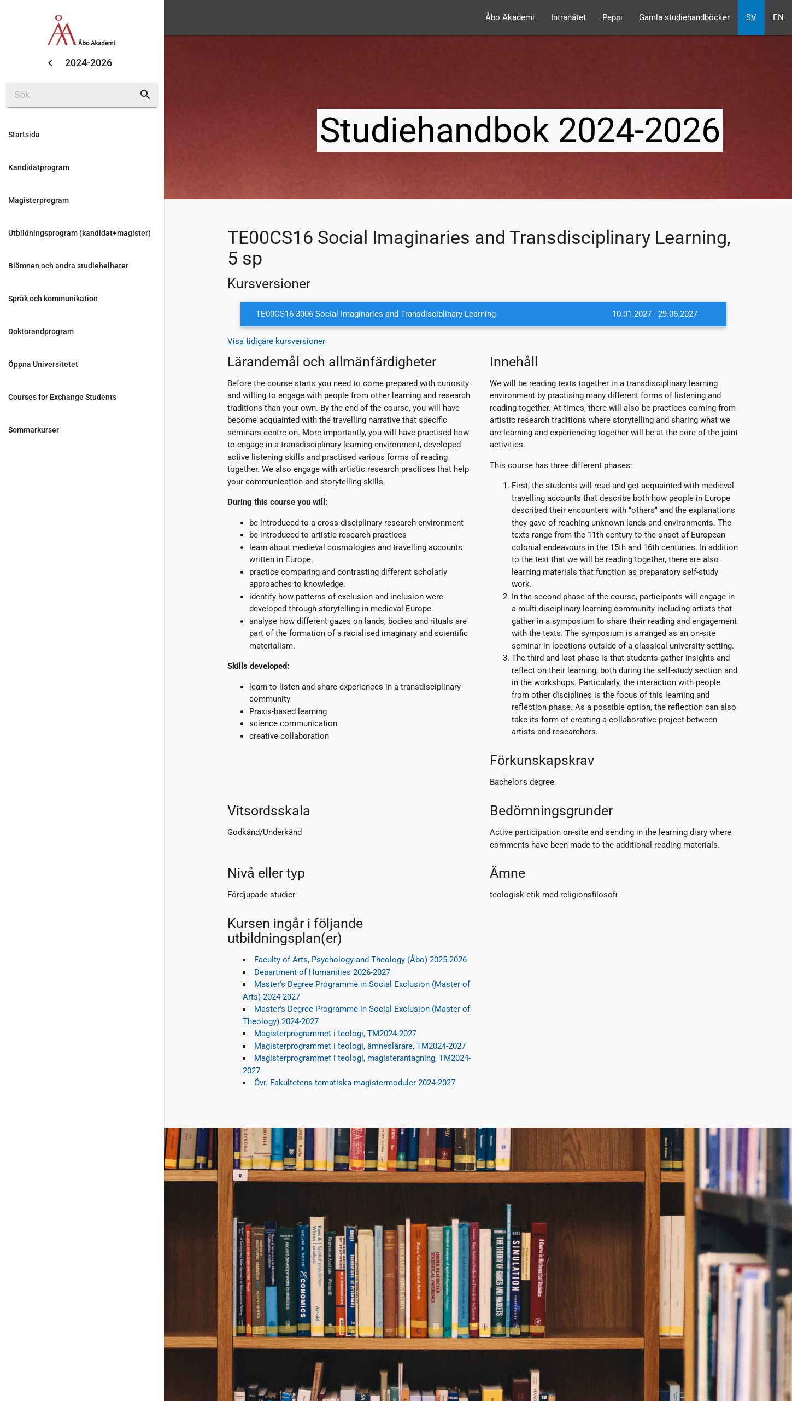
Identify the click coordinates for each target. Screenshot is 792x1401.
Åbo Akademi (510, 17)
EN (778, 17)
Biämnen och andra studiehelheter (68, 265)
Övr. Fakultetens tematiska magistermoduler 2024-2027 (354, 1083)
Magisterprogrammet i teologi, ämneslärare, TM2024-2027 (360, 1046)
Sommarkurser (33, 429)
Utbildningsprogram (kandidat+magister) (79, 233)
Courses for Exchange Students (62, 397)
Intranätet (568, 17)
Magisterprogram (38, 200)
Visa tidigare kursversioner (276, 341)
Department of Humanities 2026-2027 (322, 972)
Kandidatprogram (38, 167)
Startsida (24, 134)
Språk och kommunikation (53, 298)
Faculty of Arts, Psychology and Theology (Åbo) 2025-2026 (360, 960)
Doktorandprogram (41, 331)
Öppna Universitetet (43, 364)
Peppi (612, 17)
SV (751, 17)
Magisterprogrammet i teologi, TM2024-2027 (335, 1033)
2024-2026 (88, 62)
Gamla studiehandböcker (684, 17)
